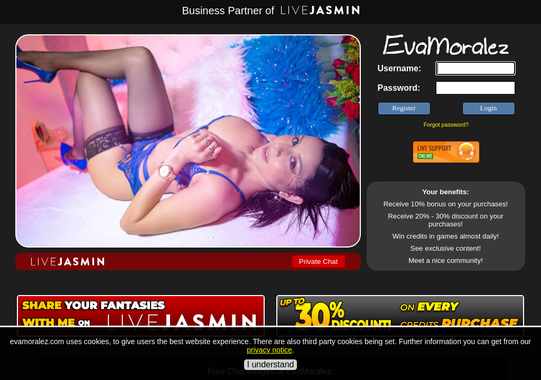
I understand (270, 364)
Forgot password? (446, 124)
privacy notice (269, 350)
